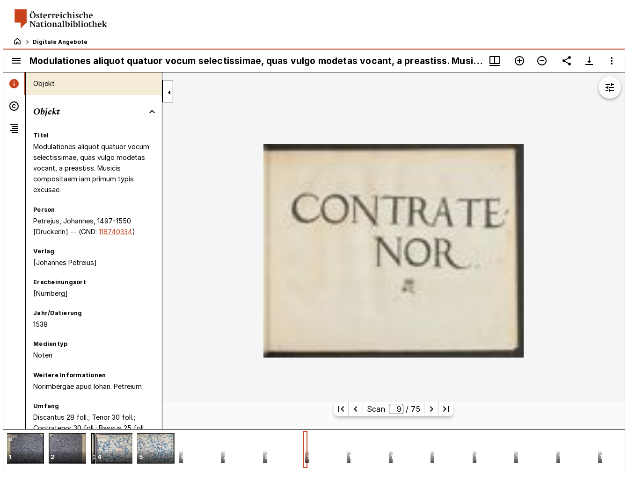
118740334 (115, 232)
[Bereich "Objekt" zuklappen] (152, 111)
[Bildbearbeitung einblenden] (610, 87)
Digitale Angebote (60, 41)
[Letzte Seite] (446, 409)
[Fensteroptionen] (611, 61)
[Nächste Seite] (431, 409)
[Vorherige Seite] (355, 409)
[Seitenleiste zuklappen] (169, 92)
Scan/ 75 (393, 409)
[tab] (14, 83)
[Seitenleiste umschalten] (16, 61)
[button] (25, 449)
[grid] (314, 452)
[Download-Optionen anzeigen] (589, 61)
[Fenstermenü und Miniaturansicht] (494, 61)
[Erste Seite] (341, 409)
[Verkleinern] (542, 61)
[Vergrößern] (519, 61)
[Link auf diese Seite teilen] (566, 61)
